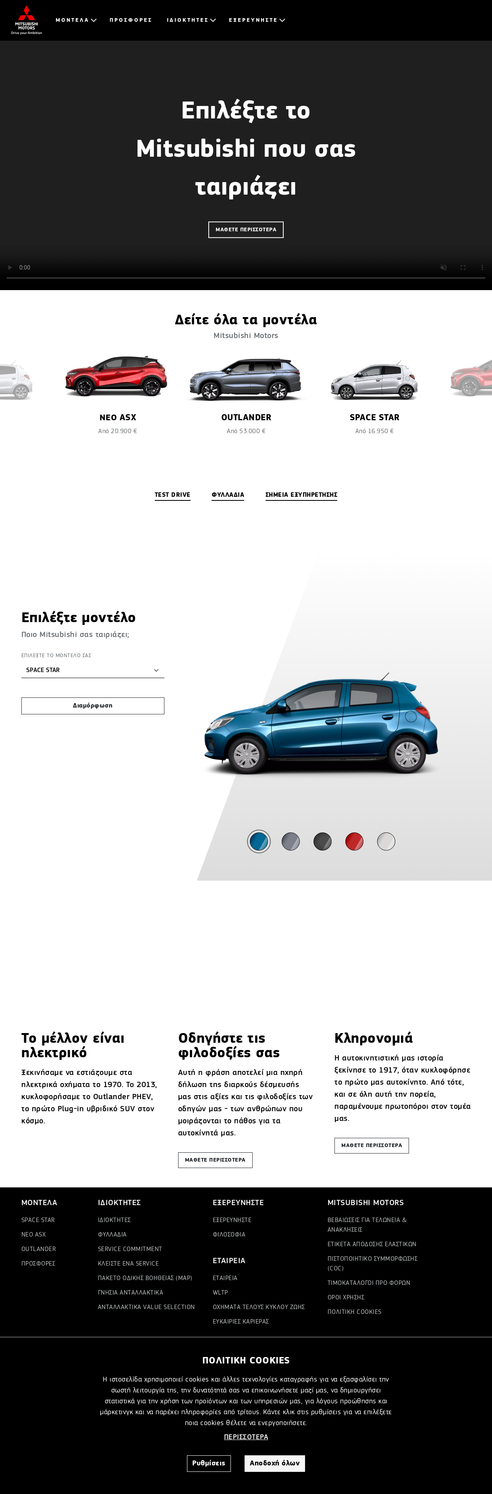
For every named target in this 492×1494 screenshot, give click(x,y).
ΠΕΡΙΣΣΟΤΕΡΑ (246, 1437)
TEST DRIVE (173, 495)
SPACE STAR (38, 1220)
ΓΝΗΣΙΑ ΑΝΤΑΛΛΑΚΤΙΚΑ (131, 1293)
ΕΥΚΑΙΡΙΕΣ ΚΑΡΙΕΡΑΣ (241, 1322)
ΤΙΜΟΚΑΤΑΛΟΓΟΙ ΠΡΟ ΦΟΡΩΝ (369, 1283)
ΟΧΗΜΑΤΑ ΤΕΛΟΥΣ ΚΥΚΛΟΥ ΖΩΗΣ (259, 1307)
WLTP (220, 1293)
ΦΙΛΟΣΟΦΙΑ (229, 1235)
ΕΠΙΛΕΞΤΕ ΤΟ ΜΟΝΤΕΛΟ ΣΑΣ (56, 655)
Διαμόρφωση (92, 706)
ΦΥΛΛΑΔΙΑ (228, 495)
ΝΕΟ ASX (33, 1235)
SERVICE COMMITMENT (130, 1249)
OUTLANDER (38, 1249)
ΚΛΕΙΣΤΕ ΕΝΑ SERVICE (128, 1264)
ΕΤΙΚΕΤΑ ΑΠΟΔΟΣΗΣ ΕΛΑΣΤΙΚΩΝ (372, 1244)
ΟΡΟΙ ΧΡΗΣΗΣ (346, 1298)
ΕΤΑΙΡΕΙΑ (225, 1278)
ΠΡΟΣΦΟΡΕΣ (131, 20)
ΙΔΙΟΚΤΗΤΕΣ (188, 20)
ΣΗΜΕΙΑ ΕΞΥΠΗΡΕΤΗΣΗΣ (302, 495)
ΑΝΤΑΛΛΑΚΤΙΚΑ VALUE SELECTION (146, 1307)
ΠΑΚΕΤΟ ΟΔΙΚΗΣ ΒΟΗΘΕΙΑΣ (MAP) (145, 1278)
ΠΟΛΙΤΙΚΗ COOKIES (355, 1312)
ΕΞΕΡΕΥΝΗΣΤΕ (253, 20)
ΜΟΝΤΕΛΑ (72, 20)
